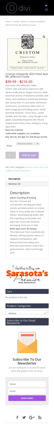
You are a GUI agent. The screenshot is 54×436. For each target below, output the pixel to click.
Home (8, 21)
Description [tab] (14, 178)
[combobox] (27, 312)
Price (9, 145)
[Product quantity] (10, 155)
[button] (44, 36)
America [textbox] (26, 313)
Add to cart (29, 155)
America (24, 21)
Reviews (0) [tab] (14, 183)
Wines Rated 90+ (22, 170)
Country (15, 21)
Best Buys (39, 167)
